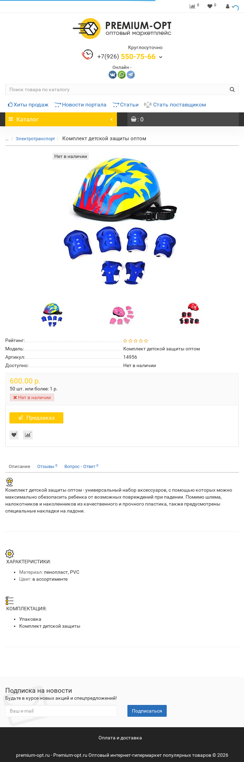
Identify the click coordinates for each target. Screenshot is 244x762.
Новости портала (80, 104)
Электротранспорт (31, 138)
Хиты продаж (28, 104)
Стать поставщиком (175, 104)
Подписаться (147, 711)
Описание (19, 466)
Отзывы (47, 466)
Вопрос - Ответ (81, 466)
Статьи (125, 104)
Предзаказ (36, 417)
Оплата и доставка (120, 737)
